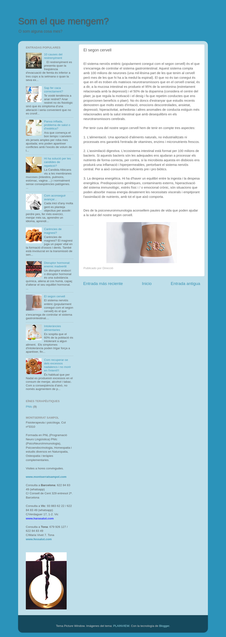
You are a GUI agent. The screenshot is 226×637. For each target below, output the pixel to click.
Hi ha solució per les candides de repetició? (57, 162)
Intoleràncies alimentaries (52, 327)
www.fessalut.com (39, 539)
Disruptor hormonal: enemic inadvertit (57, 264)
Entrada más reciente (103, 283)
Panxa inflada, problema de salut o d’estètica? (57, 125)
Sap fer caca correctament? (53, 89)
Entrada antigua (185, 283)
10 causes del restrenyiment (53, 56)
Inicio (147, 283)
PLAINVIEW (121, 626)
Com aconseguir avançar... (55, 197)
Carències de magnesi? (53, 230)
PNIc (29, 406)
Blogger (164, 626)
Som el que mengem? (63, 21)
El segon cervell (54, 296)
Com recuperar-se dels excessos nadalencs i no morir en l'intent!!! (57, 365)
